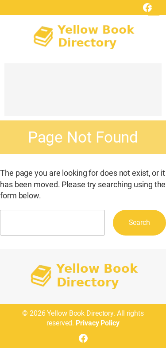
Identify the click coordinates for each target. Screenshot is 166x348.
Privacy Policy (98, 323)
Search (139, 222)
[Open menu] (153, 10)
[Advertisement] (83, 94)
